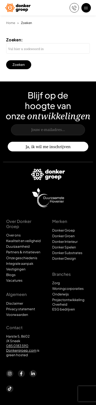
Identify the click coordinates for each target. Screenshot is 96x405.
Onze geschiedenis (21, 258)
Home (10, 23)
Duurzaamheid (18, 246)
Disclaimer (14, 303)
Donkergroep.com (21, 350)
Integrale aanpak (19, 263)
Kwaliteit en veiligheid (23, 241)
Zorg (56, 283)
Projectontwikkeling (68, 299)
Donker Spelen (64, 247)
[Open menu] (86, 8)
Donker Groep (63, 230)
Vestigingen (16, 269)
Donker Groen (63, 236)
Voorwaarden (17, 314)
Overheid (59, 304)
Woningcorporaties (68, 288)
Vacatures (14, 280)
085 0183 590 (17, 345)
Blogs (11, 274)
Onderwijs (60, 294)
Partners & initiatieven (23, 252)
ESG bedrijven (63, 309)
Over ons (13, 235)
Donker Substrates (67, 253)
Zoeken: (14, 39)
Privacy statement (20, 309)
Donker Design (64, 258)
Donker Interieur (65, 241)
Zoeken (26, 23)
